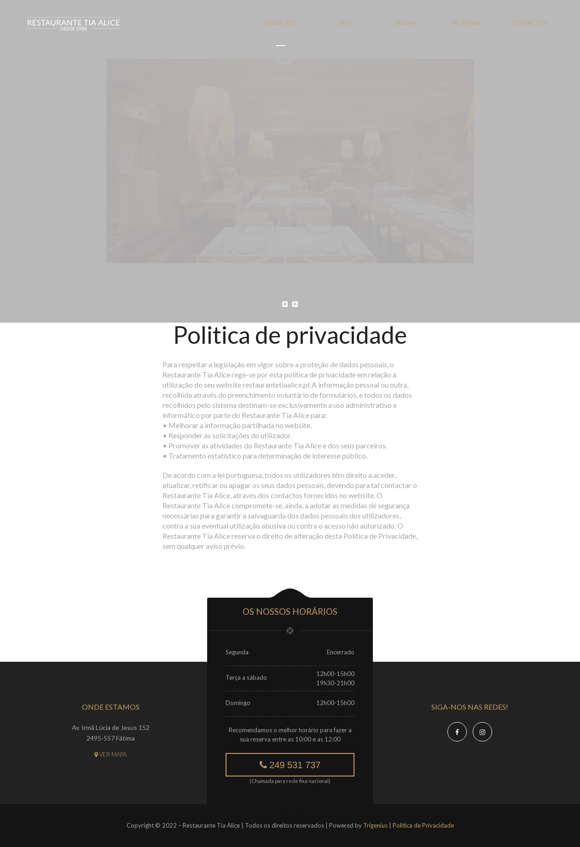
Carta (342, 23)
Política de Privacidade (423, 825)
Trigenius (375, 825)
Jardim (404, 23)
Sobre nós (280, 23)
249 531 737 (290, 765)
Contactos (529, 23)
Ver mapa (110, 754)
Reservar (466, 23)
